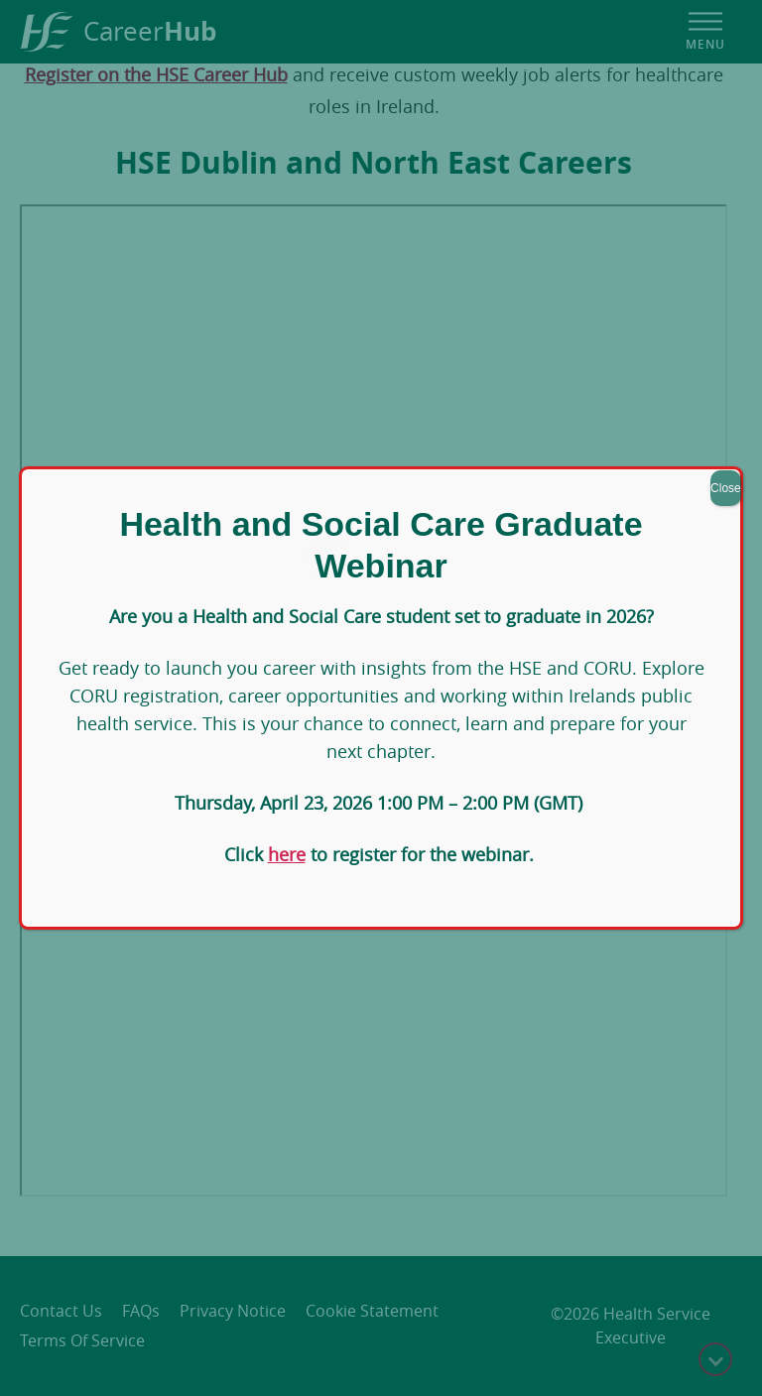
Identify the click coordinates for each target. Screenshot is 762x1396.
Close (725, 488)
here (287, 854)
